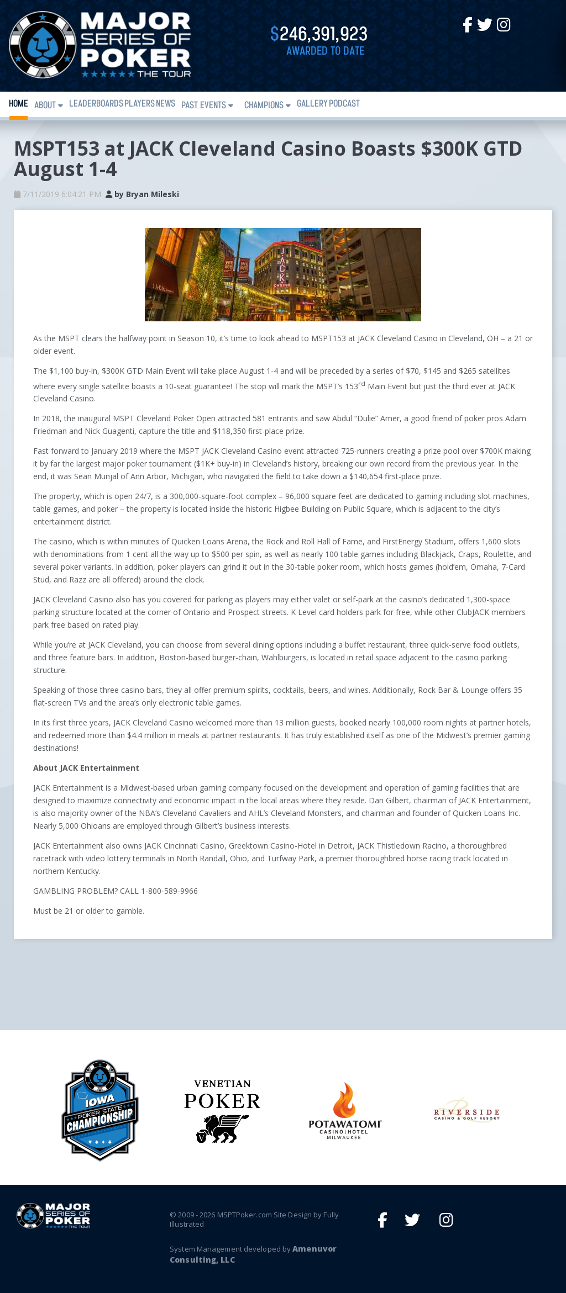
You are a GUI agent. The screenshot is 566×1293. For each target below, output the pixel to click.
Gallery (312, 104)
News (165, 104)
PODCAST (344, 104)
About (45, 105)
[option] (344, 1110)
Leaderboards (96, 104)
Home (18, 104)
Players (139, 104)
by (142, 194)
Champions (264, 105)
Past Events (203, 105)
